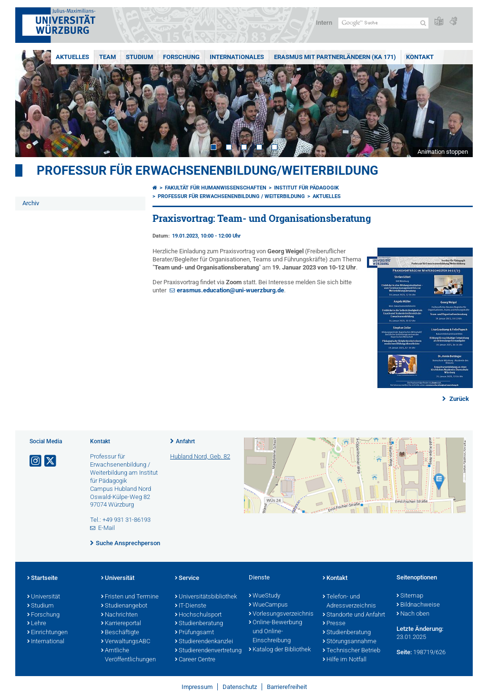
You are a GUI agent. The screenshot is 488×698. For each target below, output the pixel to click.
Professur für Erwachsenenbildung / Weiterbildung (231, 196)
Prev (32, 103)
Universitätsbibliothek (206, 597)
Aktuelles (72, 56)
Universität (43, 597)
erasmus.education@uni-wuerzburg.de (230, 290)
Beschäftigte (120, 632)
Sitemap (409, 596)
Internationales (237, 56)
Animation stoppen (442, 151)
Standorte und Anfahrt (354, 615)
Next (456, 103)
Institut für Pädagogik (306, 188)
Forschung (181, 56)
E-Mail (106, 527)
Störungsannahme (349, 642)
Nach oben (412, 614)
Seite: (404, 652)
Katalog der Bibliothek (280, 650)
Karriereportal (121, 623)
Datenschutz (240, 686)
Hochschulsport (198, 615)
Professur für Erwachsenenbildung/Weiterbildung (207, 170)
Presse (334, 623)
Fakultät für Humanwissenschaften (215, 188)
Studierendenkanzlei (204, 642)
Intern (324, 22)
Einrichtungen (47, 632)
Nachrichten (119, 615)
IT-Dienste (190, 606)
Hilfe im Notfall (344, 660)
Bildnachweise (418, 605)
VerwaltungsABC (125, 642)
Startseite (42, 578)
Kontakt (420, 56)
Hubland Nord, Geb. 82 (200, 456)
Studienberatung (199, 623)
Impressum (197, 686)
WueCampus (268, 605)
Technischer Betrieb (351, 651)
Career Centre (195, 660)
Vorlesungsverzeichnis (281, 614)
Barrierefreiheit (287, 686)
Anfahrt (185, 441)
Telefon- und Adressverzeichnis (349, 601)
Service (187, 578)
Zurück (458, 398)
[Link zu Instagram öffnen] (36, 461)
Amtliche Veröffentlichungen (128, 655)
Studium (139, 56)
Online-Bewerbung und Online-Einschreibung (275, 631)
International (45, 642)
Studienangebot (124, 606)
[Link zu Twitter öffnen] (51, 461)
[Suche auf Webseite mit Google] (383, 23)
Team (107, 56)
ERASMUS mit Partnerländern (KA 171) (335, 56)
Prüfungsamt (194, 632)
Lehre (36, 623)
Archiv (30, 203)
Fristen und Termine (130, 597)
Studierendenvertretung (207, 651)
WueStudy (264, 596)
